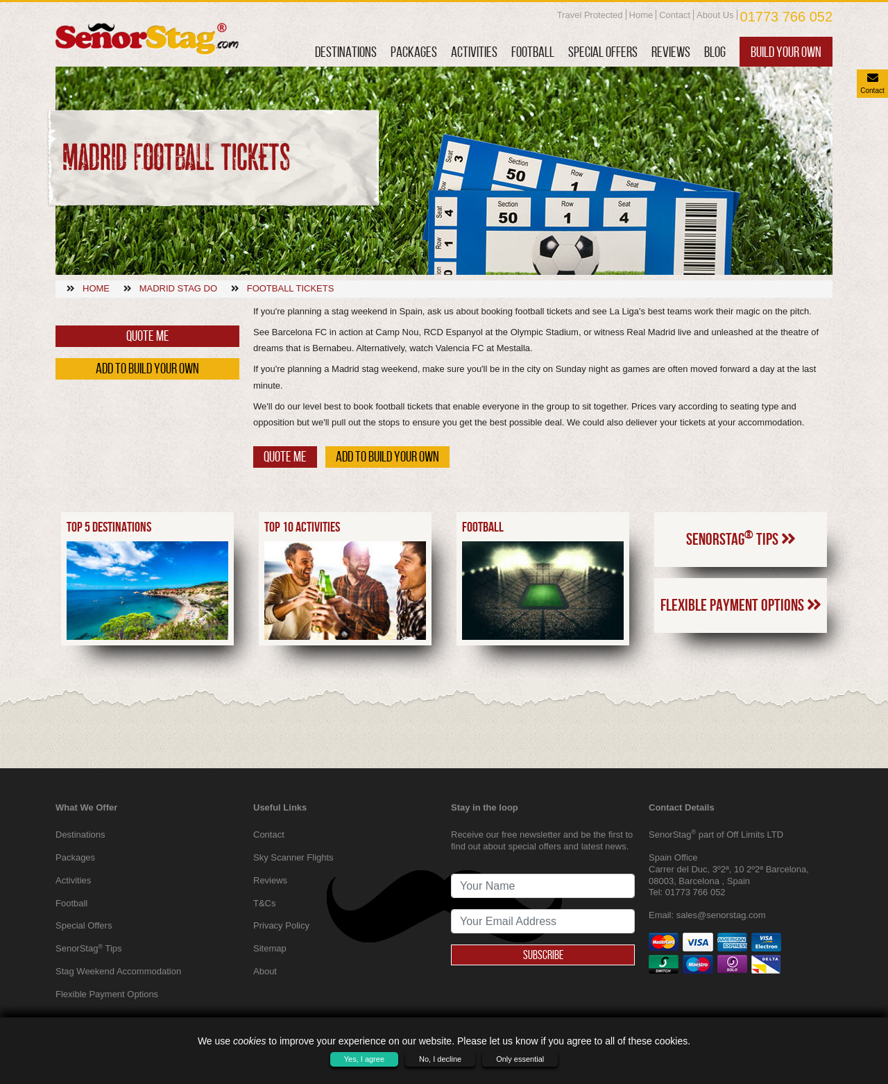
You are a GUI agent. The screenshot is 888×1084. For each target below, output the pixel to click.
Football (532, 52)
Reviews (670, 52)
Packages (414, 52)
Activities (474, 52)
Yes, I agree (364, 1059)
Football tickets (290, 288)
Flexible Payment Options (740, 684)
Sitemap (270, 948)
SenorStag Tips (741, 617)
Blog (715, 52)
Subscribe (543, 955)
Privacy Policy (281, 925)
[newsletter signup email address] (543, 921)
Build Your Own (786, 52)
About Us (715, 15)
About (265, 971)
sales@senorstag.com (721, 915)
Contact (674, 15)
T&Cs (264, 903)
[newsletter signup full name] (543, 886)
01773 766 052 (786, 16)
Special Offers (603, 52)
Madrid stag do (178, 288)
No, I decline (440, 1059)
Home (641, 15)
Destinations (346, 52)
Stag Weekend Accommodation (118, 971)
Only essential (520, 1059)
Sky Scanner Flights (293, 857)
